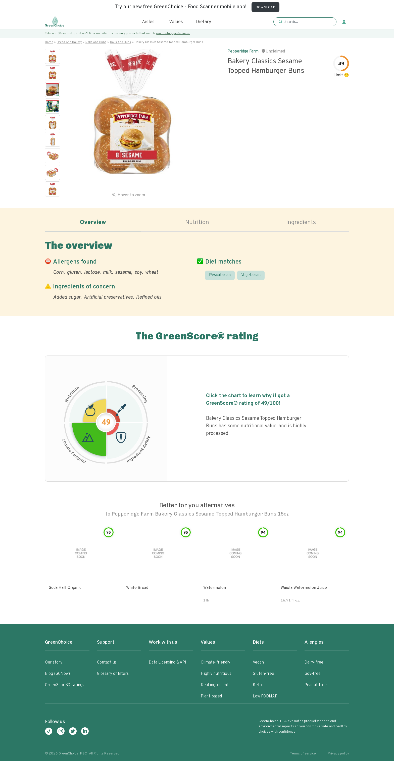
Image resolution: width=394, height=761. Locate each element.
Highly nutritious (216, 673)
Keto (257, 685)
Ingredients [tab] (301, 222)
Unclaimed (275, 51)
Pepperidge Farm (243, 51)
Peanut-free (316, 685)
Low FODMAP (265, 696)
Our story (53, 662)
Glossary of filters (113, 673)
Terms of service (303, 753)
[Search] (307, 22)
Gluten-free (263, 673)
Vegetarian (251, 275)
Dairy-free (314, 662)
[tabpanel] (197, 269)
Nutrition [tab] (197, 222)
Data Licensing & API (167, 662)
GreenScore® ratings (64, 685)
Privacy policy (338, 753)
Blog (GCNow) (57, 673)
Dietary (203, 22)
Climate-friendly (215, 662)
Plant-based (211, 696)
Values (176, 22)
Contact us (107, 662)
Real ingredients (215, 685)
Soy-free (313, 673)
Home (49, 42)
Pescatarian (220, 275)
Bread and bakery (69, 42)
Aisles (148, 22)
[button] (305, 22)
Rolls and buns (95, 42)
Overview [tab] (93, 222)
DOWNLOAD (265, 7)
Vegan (258, 662)
